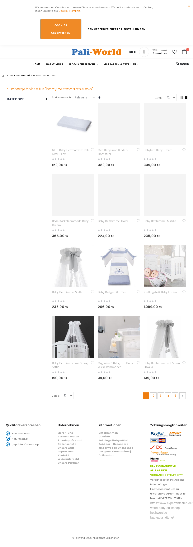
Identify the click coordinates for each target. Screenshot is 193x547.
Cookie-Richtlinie (69, 11)
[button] (175, 52)
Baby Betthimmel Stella (67, 259)
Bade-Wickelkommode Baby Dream (70, 223)
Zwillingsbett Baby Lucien (160, 259)
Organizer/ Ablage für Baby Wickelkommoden (115, 300)
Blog (132, 52)
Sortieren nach (61, 97)
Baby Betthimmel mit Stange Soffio (70, 300)
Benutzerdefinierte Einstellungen (117, 29)
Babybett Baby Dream (158, 150)
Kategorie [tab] (27, 99)
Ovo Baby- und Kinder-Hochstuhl (113, 152)
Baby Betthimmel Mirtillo (160, 221)
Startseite (3, 75)
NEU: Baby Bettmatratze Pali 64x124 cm (70, 152)
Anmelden (160, 53)
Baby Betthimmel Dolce (113, 221)
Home (36, 64)
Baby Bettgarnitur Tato (112, 259)
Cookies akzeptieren (61, 29)
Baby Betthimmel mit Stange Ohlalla (162, 300)
